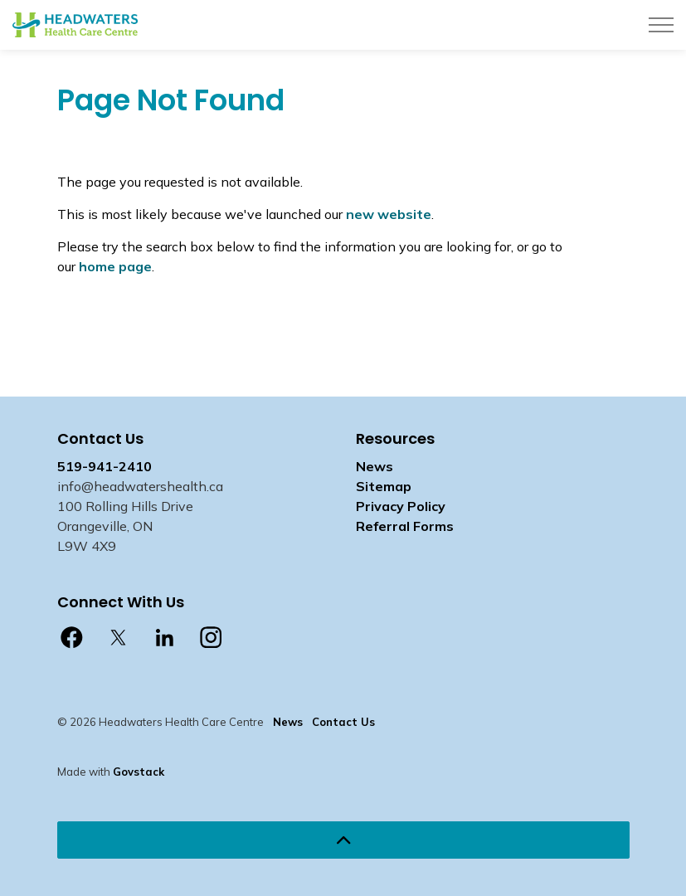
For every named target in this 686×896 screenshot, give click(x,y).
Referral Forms (405, 526)
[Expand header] (661, 25)
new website (388, 214)
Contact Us (343, 721)
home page (115, 266)
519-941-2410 (104, 466)
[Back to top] (343, 840)
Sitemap (383, 486)
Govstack (138, 771)
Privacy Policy (400, 506)
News (374, 466)
